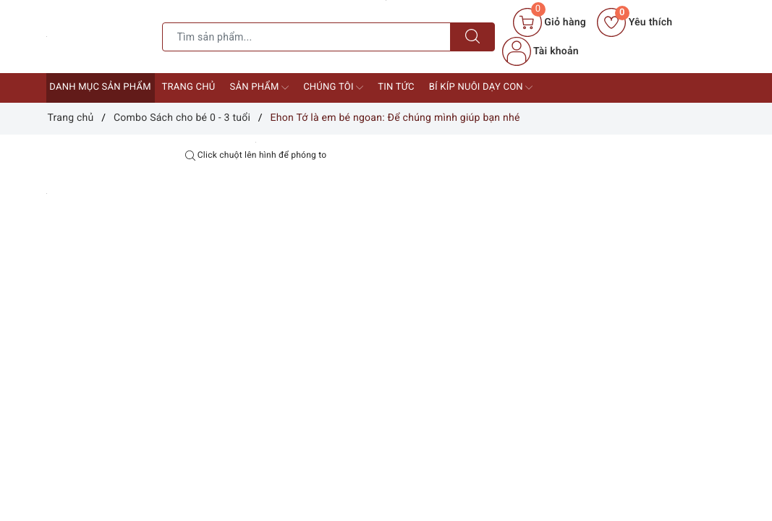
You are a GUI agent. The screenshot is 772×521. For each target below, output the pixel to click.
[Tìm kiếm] (472, 36)
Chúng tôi (333, 87)
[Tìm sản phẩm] (306, 36)
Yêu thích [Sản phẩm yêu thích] (634, 22)
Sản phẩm (259, 87)
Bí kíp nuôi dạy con (481, 87)
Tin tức (396, 87)
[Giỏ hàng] (549, 22)
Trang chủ (189, 87)
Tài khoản (540, 51)
